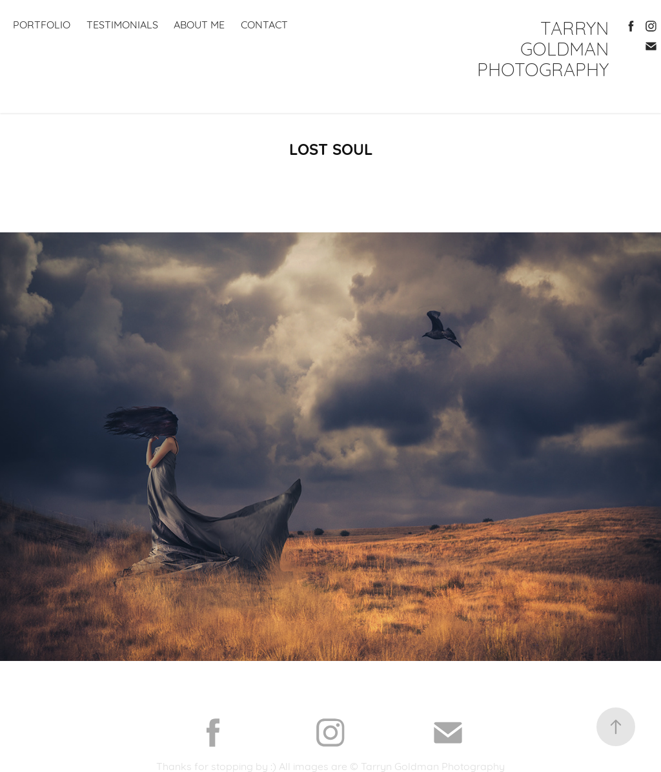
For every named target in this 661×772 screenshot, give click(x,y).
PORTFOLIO (41, 23)
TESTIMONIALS (122, 23)
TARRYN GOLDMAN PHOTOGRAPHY (545, 47)
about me (199, 23)
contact (264, 23)
